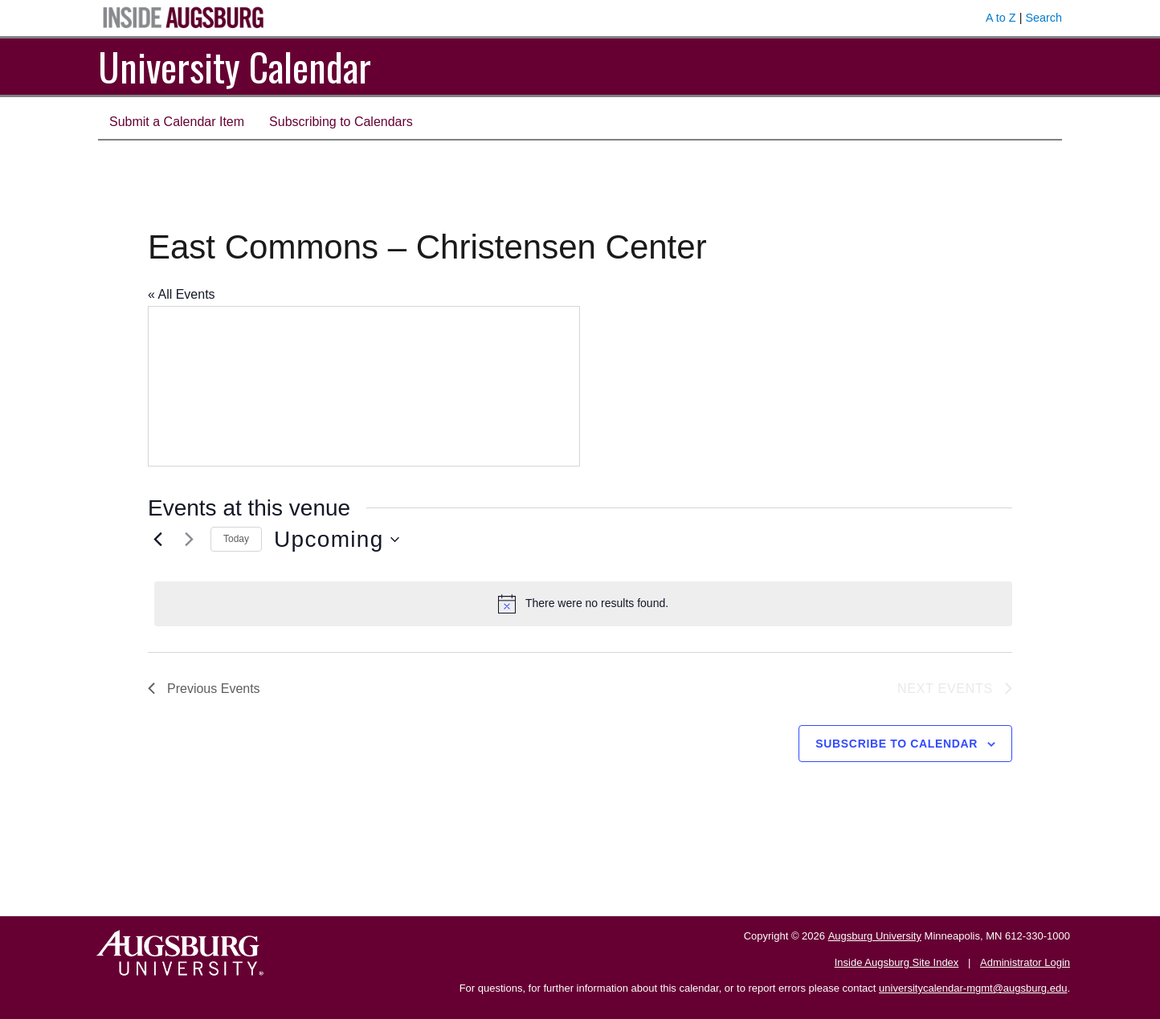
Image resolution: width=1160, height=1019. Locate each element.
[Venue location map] (364, 386)
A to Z (1001, 17)
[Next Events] (188, 539)
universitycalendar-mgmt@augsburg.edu (973, 988)
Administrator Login (1025, 962)
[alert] (583, 603)
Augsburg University (874, 936)
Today (236, 538)
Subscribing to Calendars (341, 121)
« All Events (181, 294)
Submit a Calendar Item (176, 121)
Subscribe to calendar (896, 743)
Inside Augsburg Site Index (897, 962)
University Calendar (234, 66)
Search (1043, 17)
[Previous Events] (157, 539)
